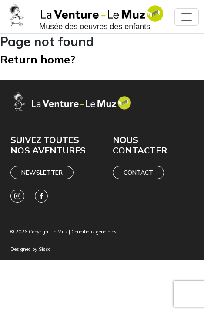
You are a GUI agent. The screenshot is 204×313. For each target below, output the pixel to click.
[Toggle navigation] (186, 17)
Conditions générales (94, 232)
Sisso (44, 249)
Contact (138, 172)
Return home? (37, 59)
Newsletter (42, 172)
